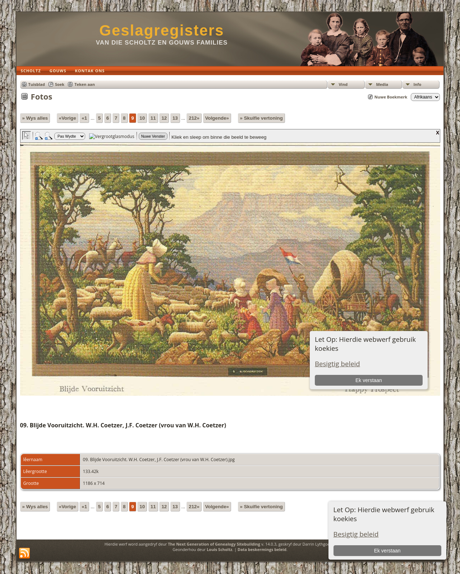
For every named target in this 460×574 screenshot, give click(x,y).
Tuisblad (36, 84)
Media (382, 84)
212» (194, 118)
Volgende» (217, 118)
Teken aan (84, 84)
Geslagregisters (161, 30)
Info (417, 84)
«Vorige (67, 118)
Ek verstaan (387, 551)
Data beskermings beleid (262, 549)
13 (175, 118)
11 (153, 118)
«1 (84, 118)
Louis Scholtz (219, 549)
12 (164, 118)
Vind (343, 84)
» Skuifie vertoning (261, 118)
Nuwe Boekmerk (391, 97)
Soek (59, 84)
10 (142, 118)
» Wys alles (35, 118)
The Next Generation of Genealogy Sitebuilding (214, 544)
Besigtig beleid (356, 533)
